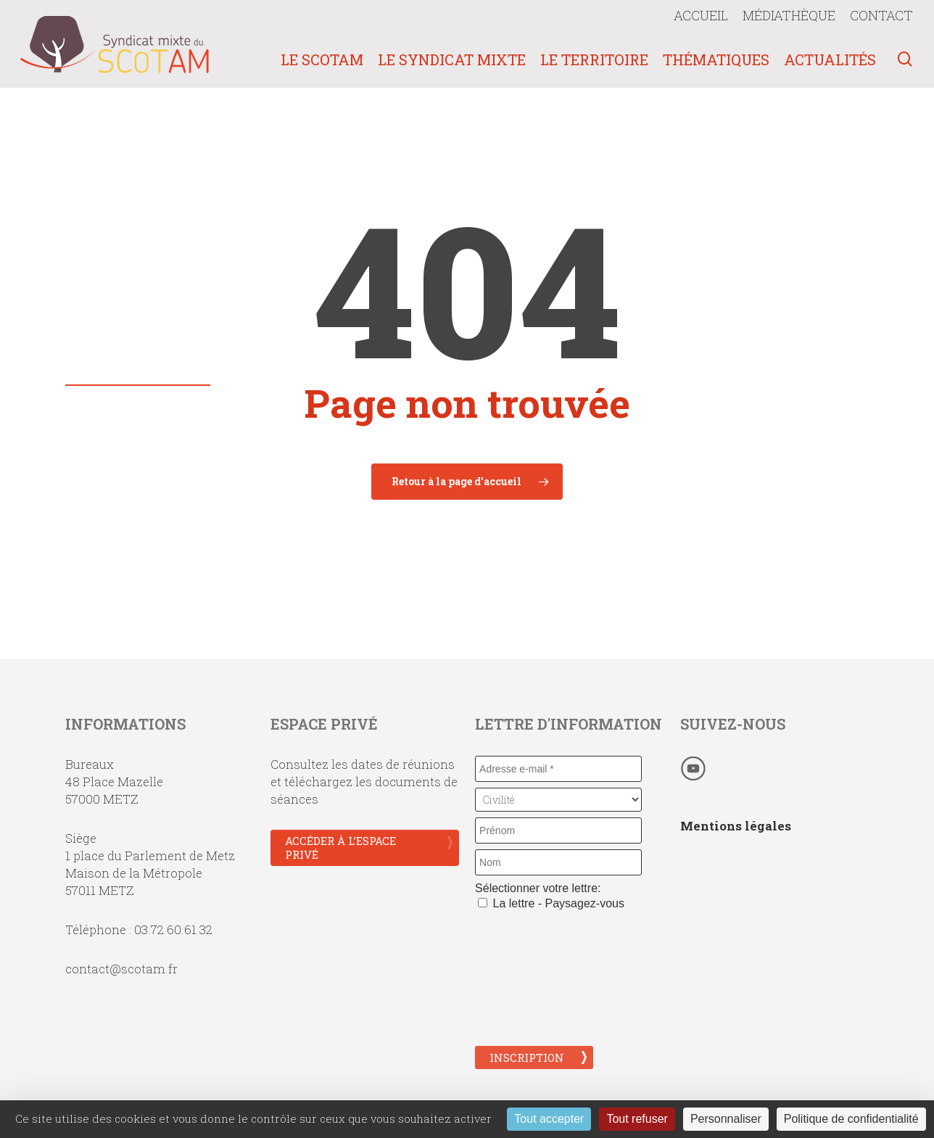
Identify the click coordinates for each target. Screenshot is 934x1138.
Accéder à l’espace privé (340, 847)
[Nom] (558, 862)
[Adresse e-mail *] (558, 769)
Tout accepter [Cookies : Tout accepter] (549, 1119)
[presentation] (534, 976)
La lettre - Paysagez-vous (551, 903)
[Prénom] (558, 830)
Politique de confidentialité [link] (851, 1119)
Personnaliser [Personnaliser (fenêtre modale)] (725, 1119)
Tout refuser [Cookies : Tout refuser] (636, 1119)
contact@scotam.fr (121, 968)
